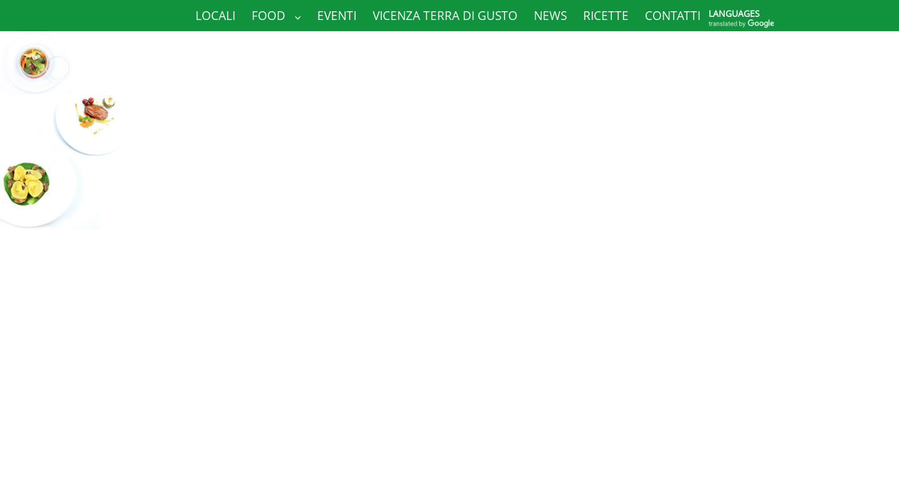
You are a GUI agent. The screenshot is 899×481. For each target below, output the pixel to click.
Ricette (606, 15)
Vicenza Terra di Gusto (445, 15)
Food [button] (276, 15)
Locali (215, 15)
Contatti (672, 15)
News (550, 15)
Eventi (336, 15)
